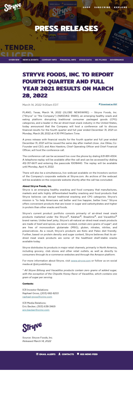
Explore (120, 7)
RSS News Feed (89, 354)
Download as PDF (108, 104)
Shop (87, 7)
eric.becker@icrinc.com (35, 310)
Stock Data (85, 60)
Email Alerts (47, 354)
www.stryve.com (81, 261)
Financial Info (68, 60)
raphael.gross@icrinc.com (37, 297)
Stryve (12, 7)
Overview (14, 60)
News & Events (30, 60)
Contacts (68, 354)
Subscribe (102, 7)
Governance (117, 60)
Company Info (49, 60)
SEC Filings (101, 60)
